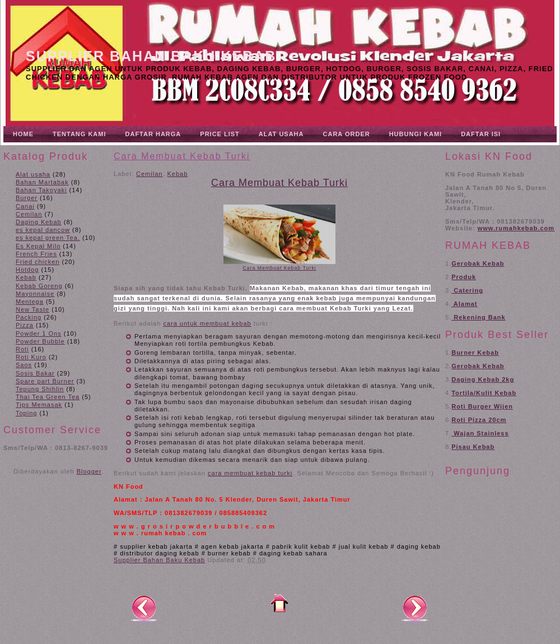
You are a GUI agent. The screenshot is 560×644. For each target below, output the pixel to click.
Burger (27, 197)
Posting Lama (415, 607)
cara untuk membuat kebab (207, 323)
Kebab (26, 277)
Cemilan (29, 214)
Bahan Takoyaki (41, 190)
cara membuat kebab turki (250, 473)
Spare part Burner (45, 381)
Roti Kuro (31, 357)
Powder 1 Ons (39, 333)
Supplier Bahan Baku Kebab (151, 56)
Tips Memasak (39, 404)
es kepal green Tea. (48, 237)
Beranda (279, 603)
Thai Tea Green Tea (48, 396)
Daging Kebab (39, 222)
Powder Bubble (40, 341)
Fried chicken (37, 261)
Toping (26, 413)
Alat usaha (33, 174)
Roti (22, 349)
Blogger (89, 471)
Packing (28, 317)
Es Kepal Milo (38, 246)
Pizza (25, 325)
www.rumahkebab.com (516, 228)
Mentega (30, 301)
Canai (25, 206)
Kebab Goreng (39, 285)
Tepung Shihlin (40, 389)
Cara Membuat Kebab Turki (182, 156)
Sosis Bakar (35, 373)
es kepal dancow (43, 229)
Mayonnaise (35, 293)
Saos (24, 365)
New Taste (32, 309)
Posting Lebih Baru (143, 607)
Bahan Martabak (42, 182)
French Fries (36, 254)
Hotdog (27, 269)
